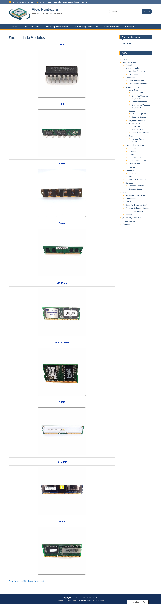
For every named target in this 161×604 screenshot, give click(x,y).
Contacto (129, 26)
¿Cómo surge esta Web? (86, 26)
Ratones (132, 176)
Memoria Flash (138, 129)
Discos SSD (136, 126)
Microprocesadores (133, 68)
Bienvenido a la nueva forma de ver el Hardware (69, 2)
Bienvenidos (127, 43)
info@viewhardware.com (22, 2)
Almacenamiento (132, 87)
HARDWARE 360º (31, 26)
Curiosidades (131, 198)
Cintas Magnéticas (139, 102)
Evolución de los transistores (137, 208)
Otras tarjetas (134, 164)
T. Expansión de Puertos (138, 160)
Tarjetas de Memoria (140, 132)
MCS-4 (128, 202)
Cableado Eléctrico (136, 186)
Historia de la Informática (136, 195)
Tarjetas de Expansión (135, 145)
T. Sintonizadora (135, 157)
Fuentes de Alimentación (136, 180)
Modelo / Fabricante (137, 71)
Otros (131, 136)
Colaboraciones (111, 26)
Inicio (14, 26)
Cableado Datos (135, 189)
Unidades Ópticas (139, 114)
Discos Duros (137, 93)
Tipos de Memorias (137, 80)
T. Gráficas (133, 148)
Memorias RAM (132, 77)
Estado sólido (134, 123)
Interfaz (132, 167)
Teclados (132, 173)
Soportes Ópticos (139, 117)
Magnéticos (133, 90)
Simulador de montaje (135, 211)
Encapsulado (134, 74)
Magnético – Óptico (137, 120)
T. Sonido (132, 151)
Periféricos (130, 170)
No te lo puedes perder (57, 26)
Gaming (129, 214)
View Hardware (45, 9)
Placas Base (130, 65)
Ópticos (132, 111)
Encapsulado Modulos (138, 83)
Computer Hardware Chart (136, 205)
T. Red (131, 154)
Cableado (129, 183)
